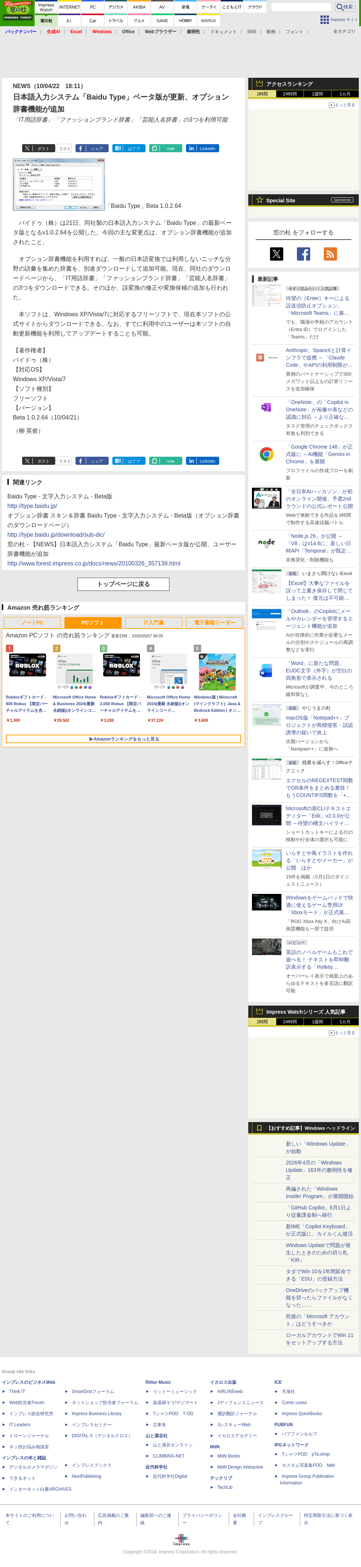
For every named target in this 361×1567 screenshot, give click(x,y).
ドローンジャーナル (29, 1435)
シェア (97, 148)
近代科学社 (157, 1467)
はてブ (134, 148)
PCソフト (93, 623)
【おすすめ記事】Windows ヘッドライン (310, 1128)
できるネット (22, 1478)
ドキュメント (223, 31)
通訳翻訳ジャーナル (237, 1413)
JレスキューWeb (233, 1424)
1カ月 (345, 94)
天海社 (288, 1391)
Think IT (17, 1391)
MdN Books (228, 1456)
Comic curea (294, 1402)
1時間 (262, 94)
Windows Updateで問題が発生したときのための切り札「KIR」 (318, 1252)
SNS (251, 31)
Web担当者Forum (26, 1402)
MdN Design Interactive (240, 1467)
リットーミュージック (175, 1391)
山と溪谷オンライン (173, 1445)
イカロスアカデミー (237, 1435)
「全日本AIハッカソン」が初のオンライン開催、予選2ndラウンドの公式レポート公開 (319, 498)
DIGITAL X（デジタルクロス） (102, 1435)
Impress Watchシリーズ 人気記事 (306, 1012)
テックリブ (221, 1478)
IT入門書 (154, 623)
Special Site (280, 200)
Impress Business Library (97, 1413)
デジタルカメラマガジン (33, 1467)
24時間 (290, 94)
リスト (65, 148)
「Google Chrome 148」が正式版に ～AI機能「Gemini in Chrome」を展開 (319, 454)
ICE (278, 1382)
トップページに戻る (123, 584)
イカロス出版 (223, 1382)
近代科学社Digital (170, 1476)
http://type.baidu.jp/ (32, 506)
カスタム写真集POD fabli (308, 1465)
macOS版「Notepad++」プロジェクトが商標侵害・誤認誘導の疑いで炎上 (319, 725)
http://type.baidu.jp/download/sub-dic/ (56, 535)
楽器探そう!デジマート (175, 1402)
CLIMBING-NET (169, 1456)
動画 (271, 31)
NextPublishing (86, 1476)
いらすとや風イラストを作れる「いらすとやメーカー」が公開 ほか (319, 860)
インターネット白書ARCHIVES (40, 1489)
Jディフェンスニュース (240, 1402)
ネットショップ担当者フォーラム (105, 1402)
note (171, 148)
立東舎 (159, 1424)
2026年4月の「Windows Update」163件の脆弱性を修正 (319, 1170)
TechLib (224, 1487)
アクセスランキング (289, 84)
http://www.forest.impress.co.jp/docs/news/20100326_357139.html (93, 563)
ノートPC (32, 623)
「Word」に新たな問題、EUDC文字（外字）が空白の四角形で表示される (319, 670)
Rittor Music (158, 1382)
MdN (215, 1446)
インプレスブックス (92, 1465)
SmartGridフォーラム (93, 1391)
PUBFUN (283, 1424)
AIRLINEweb (230, 1391)
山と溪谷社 (157, 1435)
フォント (295, 31)
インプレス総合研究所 (31, 1413)
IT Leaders (19, 1424)
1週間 (317, 94)
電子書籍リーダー (214, 623)
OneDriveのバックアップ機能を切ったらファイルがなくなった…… (319, 1297)
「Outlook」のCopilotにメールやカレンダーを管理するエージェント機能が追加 (319, 618)
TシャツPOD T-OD (173, 1413)
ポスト (44, 148)
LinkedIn (207, 148)
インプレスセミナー (92, 1424)
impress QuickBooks (302, 1413)
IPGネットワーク (291, 1445)
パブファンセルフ (299, 1434)
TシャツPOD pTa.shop (306, 1454)
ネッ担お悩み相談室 (29, 1446)
